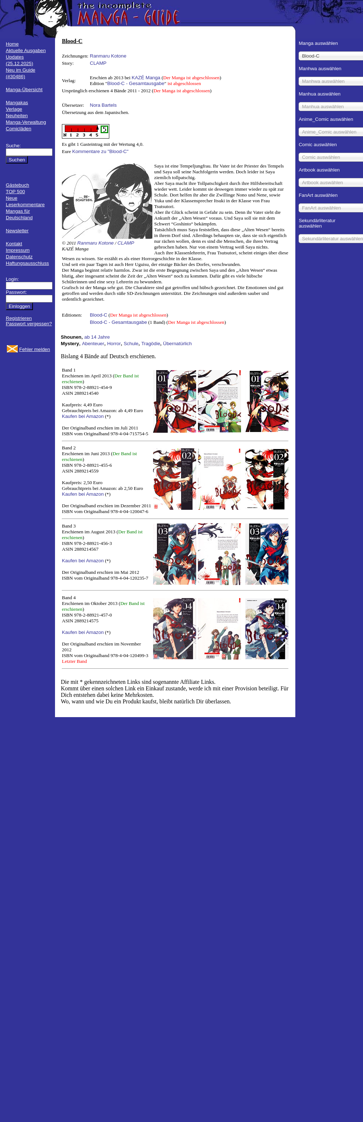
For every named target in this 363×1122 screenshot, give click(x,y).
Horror (114, 343)
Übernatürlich (177, 343)
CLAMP (98, 63)
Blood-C (98, 315)
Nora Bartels (103, 105)
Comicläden (18, 128)
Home (12, 44)
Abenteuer (93, 343)
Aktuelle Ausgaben (26, 50)
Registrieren (19, 318)
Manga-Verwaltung (26, 122)
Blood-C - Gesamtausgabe (135, 83)
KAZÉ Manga (146, 77)
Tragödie (150, 343)
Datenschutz (19, 256)
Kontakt (14, 243)
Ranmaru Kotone (108, 56)
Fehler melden (34, 349)
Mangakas (17, 102)
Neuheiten (17, 115)
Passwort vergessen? (29, 323)
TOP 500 (15, 191)
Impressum (18, 250)
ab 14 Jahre (97, 337)
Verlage (14, 109)
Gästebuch (17, 185)
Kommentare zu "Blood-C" (100, 151)
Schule (131, 343)
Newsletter (17, 230)
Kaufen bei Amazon (83, 416)
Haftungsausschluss (27, 263)
